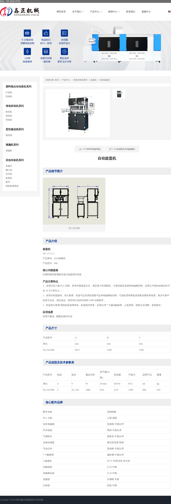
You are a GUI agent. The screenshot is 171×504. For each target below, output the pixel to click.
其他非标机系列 (15, 160)
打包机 (9, 92)
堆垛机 (9, 116)
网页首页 (61, 11)
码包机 (9, 120)
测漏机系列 (12, 144)
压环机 (9, 174)
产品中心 (94, 11)
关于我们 (76, 11)
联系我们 (130, 11)
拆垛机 (9, 112)
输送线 (9, 135)
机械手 (9, 166)
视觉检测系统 (12, 186)
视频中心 (146, 11)
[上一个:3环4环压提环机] (90, 149)
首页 (57, 80)
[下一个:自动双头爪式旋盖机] (122, 149)
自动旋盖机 (105, 80)
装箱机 (9, 96)
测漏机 (9, 150)
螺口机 (9, 170)
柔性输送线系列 (15, 129)
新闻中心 (112, 11)
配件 (8, 182)
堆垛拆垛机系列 (15, 106)
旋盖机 (9, 178)
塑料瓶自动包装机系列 (18, 86)
